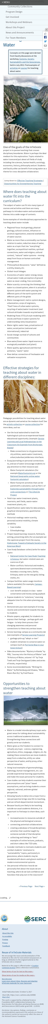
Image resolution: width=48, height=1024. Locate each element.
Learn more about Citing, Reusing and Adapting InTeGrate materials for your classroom (19, 982)
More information (7, 979)
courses (24, 68)
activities (14, 68)
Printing (5, 939)
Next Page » (39, 886)
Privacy (5, 943)
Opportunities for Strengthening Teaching (22, 183)
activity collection (14, 424)
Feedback (6, 946)
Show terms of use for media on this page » (18, 975)
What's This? (6, 997)
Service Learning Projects (33, 635)
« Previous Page (25, 886)
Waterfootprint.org (26, 473)
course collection (32, 424)
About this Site (7, 933)
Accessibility (7, 936)
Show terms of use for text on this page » (17, 971)
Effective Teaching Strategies (30, 180)
